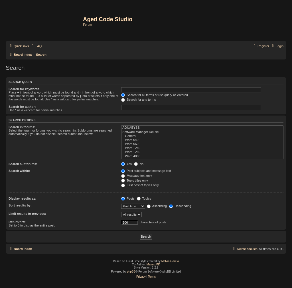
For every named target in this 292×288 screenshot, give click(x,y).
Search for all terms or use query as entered (154, 95)
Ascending (157, 206)
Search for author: (22, 106)
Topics (144, 198)
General (202, 136)
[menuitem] (36, 46)
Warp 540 (202, 140)
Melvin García (170, 261)
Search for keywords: (24, 89)
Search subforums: (23, 164)
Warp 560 (202, 144)
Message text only (136, 175)
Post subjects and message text (146, 170)
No (138, 164)
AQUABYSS (202, 128)
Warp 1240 (202, 148)
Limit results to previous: (27, 213)
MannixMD (153, 264)
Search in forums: (22, 127)
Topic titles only (134, 180)
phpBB (131, 271)
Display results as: (22, 198)
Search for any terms (138, 99)
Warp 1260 (202, 152)
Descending (180, 206)
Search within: (19, 170)
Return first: (18, 222)
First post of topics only (140, 185)
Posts (128, 198)
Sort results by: (20, 205)
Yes (126, 164)
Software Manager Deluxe (202, 132)
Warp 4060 (202, 156)
